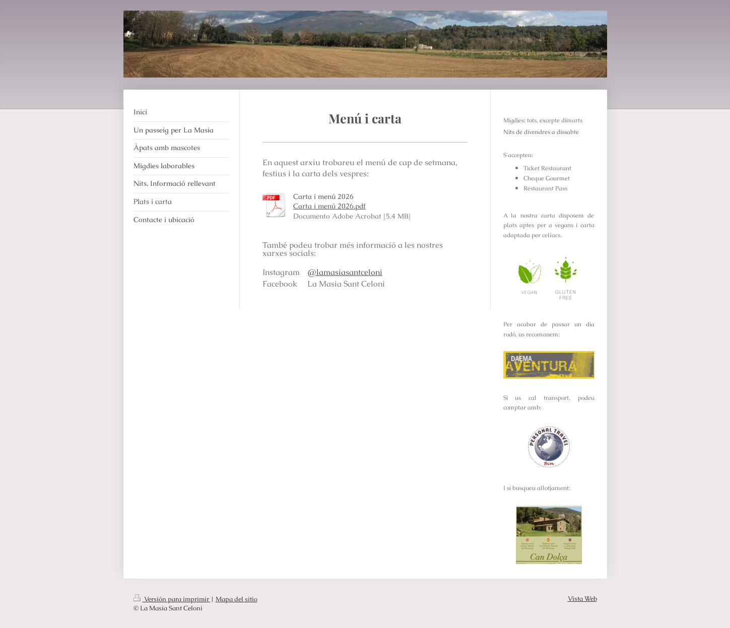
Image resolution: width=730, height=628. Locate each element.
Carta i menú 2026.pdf (329, 206)
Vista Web (582, 598)
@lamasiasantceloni (345, 272)
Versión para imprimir (172, 599)
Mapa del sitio (236, 599)
